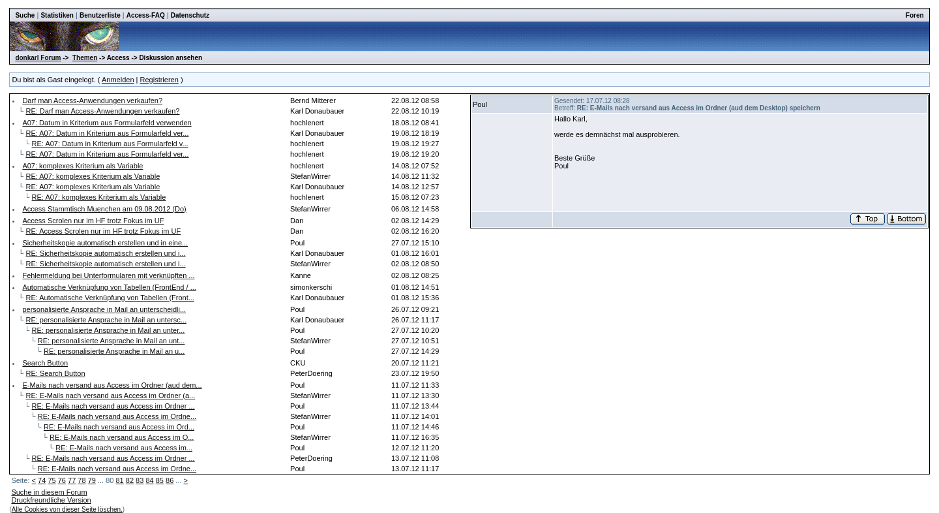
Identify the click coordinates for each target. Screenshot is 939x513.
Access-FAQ (146, 15)
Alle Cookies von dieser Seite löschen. (67, 509)
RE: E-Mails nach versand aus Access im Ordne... (117, 416)
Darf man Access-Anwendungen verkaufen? (92, 100)
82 (130, 480)
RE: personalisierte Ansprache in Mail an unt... (111, 341)
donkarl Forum (38, 57)
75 (51, 480)
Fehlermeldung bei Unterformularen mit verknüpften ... (108, 275)
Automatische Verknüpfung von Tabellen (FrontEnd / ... (109, 287)
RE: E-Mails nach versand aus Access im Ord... (119, 427)
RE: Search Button (55, 373)
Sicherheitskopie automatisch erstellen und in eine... (105, 243)
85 (160, 480)
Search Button (45, 363)
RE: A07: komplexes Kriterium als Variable (92, 176)
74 (42, 480)
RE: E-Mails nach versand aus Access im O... (122, 437)
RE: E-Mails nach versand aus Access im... (123, 448)
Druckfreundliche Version (51, 500)
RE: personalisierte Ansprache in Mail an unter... (108, 330)
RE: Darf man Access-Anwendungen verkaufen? (102, 111)
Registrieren (159, 80)
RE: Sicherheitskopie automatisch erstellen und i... (105, 253)
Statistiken (57, 15)
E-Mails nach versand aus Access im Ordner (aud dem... (111, 385)
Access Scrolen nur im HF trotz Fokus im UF (93, 221)
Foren (915, 15)
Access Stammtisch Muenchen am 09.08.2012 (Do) (104, 209)
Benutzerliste (100, 15)
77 (72, 480)
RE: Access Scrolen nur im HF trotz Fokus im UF (103, 231)
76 (62, 480)
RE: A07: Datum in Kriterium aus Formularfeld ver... (106, 133)
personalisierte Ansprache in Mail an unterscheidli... (104, 309)
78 (81, 480)
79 (92, 480)
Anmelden (118, 80)
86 (169, 480)
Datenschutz (190, 15)
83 (139, 480)
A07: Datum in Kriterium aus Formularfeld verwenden (106, 123)
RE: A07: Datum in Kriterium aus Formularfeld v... (110, 144)
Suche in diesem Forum (49, 492)
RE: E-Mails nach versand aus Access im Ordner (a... (110, 395)
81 (119, 480)
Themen (84, 57)
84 (149, 480)
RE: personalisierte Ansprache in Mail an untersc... (105, 320)
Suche (25, 15)
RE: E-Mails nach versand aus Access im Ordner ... (113, 406)
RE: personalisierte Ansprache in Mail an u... (114, 351)
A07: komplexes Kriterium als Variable (82, 166)
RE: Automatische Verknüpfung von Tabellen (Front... (109, 298)
